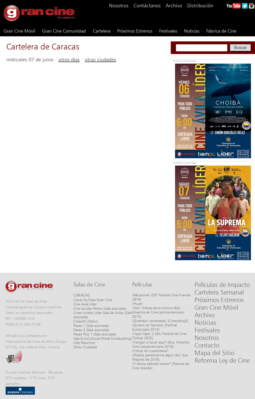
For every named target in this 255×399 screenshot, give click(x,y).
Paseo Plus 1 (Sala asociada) (94, 334)
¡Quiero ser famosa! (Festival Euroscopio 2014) (154, 327)
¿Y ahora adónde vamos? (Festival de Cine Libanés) (160, 365)
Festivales (168, 31)
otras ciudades (100, 60)
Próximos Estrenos (134, 31)
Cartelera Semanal (219, 292)
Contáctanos (147, 6)
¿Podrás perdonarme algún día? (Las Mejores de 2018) (160, 357)
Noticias (191, 31)
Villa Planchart (84, 342)
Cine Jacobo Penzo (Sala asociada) (99, 308)
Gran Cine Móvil (19, 31)
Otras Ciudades (85, 347)
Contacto (207, 345)
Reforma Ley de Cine (222, 360)
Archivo (174, 6)
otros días (69, 60)
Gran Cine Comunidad (64, 31)
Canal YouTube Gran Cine (92, 300)
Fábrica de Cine (221, 31)
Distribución (200, 6)
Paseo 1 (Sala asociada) (91, 325)
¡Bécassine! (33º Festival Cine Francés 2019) (161, 297)
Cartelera (101, 31)
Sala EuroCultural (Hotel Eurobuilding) (102, 338)
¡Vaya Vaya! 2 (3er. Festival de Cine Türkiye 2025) (159, 335)
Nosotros (119, 6)
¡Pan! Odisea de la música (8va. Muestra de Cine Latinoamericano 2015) (158, 312)
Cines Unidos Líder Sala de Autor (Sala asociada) (102, 314)
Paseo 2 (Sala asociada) (91, 330)
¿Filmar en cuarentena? (150, 351)
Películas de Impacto (222, 284)
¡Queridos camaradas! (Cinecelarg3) (160, 320)
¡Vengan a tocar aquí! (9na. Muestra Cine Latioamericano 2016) (160, 344)
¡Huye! (137, 303)
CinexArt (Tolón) (85, 321)
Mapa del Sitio (214, 353)
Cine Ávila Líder (85, 304)
